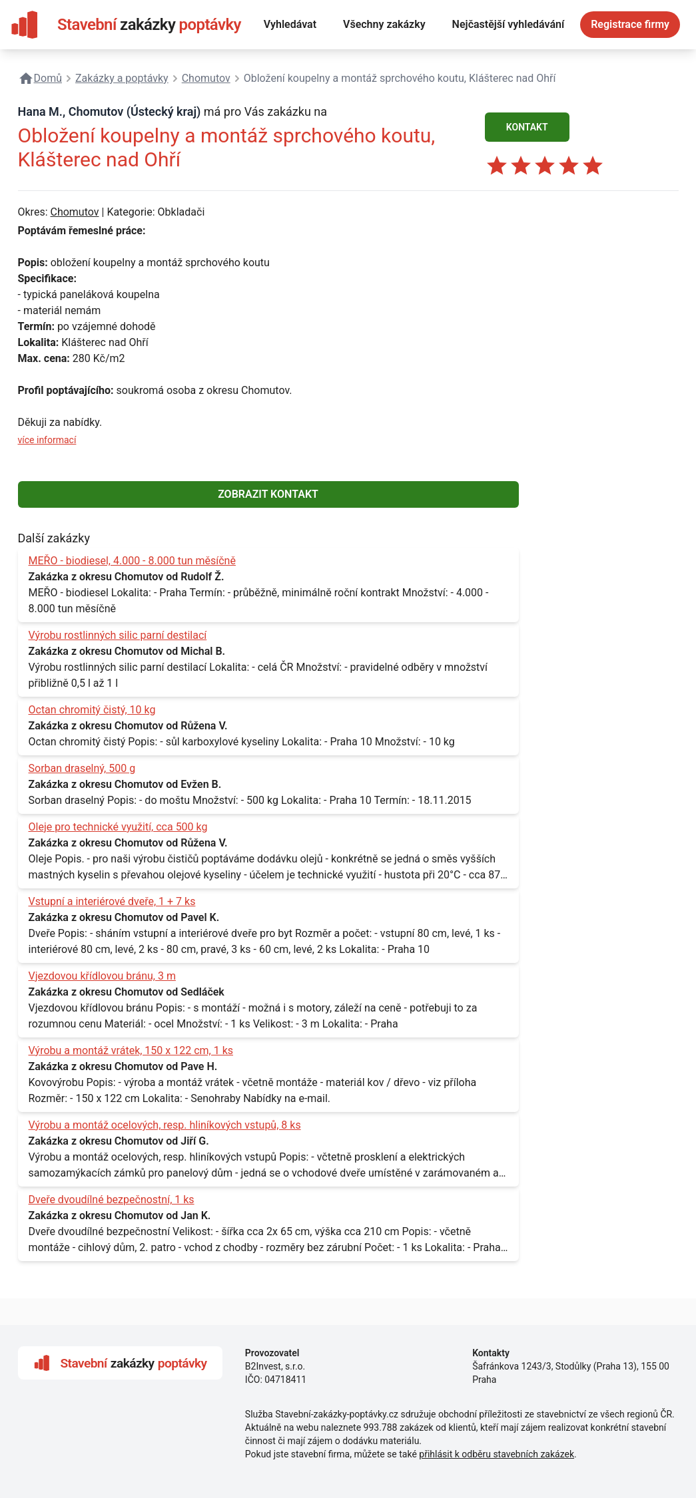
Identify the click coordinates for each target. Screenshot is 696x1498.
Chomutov (74, 212)
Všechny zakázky (384, 24)
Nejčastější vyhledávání (508, 24)
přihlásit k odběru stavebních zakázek (496, 1454)
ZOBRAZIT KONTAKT (268, 494)
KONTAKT (527, 127)
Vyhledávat (290, 24)
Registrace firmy (630, 24)
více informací (47, 440)
